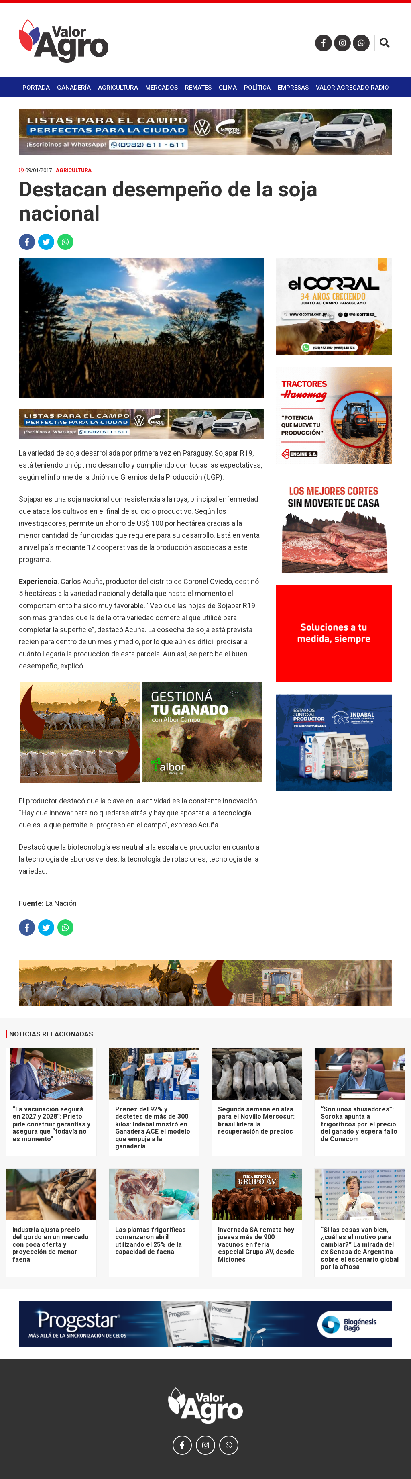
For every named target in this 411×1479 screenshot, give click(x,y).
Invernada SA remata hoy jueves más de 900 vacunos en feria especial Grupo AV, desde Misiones (256, 1244)
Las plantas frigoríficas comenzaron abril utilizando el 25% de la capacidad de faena (150, 1241)
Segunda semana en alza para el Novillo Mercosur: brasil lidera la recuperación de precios (256, 1120)
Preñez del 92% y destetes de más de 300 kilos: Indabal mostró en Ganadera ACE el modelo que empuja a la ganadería (152, 1127)
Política (257, 87)
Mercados (161, 87)
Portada (36, 87)
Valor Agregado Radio (352, 87)
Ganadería (74, 87)
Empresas (293, 87)
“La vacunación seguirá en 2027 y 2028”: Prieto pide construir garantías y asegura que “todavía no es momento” (51, 1124)
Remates (198, 87)
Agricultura (118, 87)
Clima (228, 87)
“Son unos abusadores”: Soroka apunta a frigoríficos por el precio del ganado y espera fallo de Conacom (359, 1124)
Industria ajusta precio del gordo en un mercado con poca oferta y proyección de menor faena (50, 1244)
